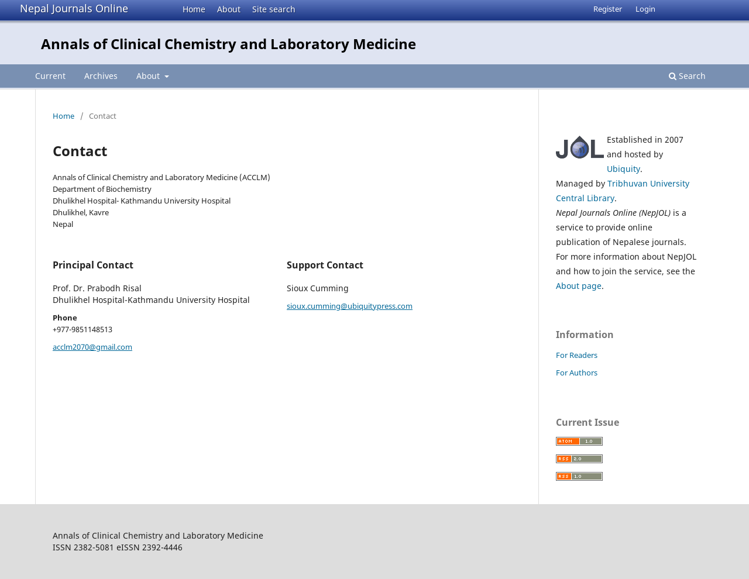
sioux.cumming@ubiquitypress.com (350, 306)
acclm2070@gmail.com (92, 347)
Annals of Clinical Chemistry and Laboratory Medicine (228, 43)
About (228, 9)
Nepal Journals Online (74, 8)
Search (687, 75)
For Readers (576, 355)
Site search (274, 9)
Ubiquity (623, 168)
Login (645, 9)
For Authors (576, 372)
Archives (101, 75)
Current (50, 75)
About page (579, 285)
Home (194, 9)
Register (607, 9)
